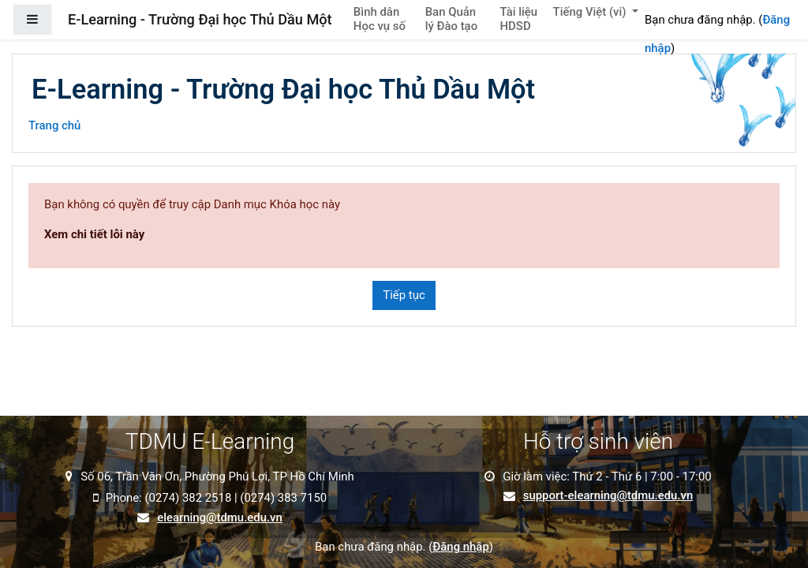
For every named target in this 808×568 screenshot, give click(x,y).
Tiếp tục (404, 295)
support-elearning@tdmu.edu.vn (608, 496)
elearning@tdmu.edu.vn (219, 518)
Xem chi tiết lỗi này (94, 234)
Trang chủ (54, 126)
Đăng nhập (460, 547)
